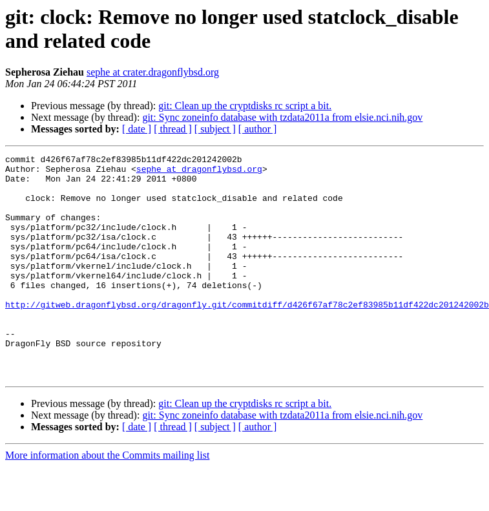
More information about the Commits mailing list (107, 499)
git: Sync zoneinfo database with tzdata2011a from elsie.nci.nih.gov (282, 117)
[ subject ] (215, 128)
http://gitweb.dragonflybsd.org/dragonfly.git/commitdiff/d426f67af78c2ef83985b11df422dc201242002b (247, 335)
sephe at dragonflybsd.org (199, 172)
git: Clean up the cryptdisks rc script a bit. (244, 105)
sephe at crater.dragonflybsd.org (153, 72)
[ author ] (257, 128)
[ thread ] (173, 128)
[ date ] (136, 128)
